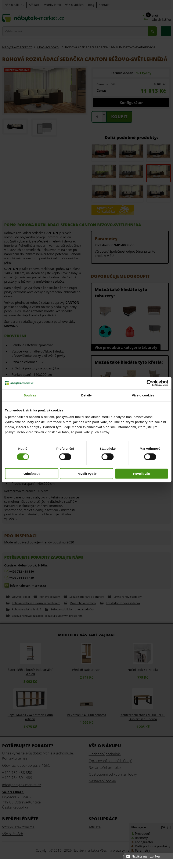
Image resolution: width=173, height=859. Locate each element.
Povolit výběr (86, 473)
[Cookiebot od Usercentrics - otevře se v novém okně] (149, 383)
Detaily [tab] (86, 395)
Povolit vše (141, 473)
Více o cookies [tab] (143, 395)
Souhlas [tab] (30, 395)
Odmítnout (32, 473)
